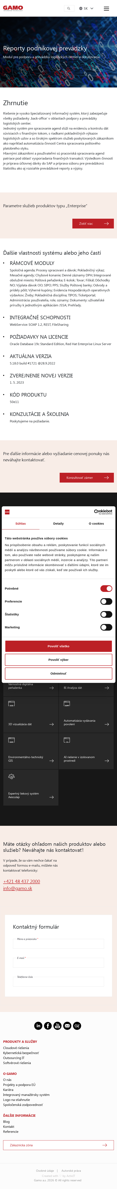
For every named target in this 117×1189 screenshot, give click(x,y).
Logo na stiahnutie (16, 1099)
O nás (7, 1079)
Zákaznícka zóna (21, 1145)
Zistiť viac (86, 223)
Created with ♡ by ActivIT (58, 1176)
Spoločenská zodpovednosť (23, 1104)
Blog (6, 1121)
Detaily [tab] (58, 523)
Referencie (10, 1131)
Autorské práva (71, 1171)
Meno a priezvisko (27, 939)
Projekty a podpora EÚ (19, 1084)
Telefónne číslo (25, 976)
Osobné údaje (45, 1171)
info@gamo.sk (17, 888)
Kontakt (8, 1126)
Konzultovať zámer (80, 477)
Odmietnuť (58, 673)
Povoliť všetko (58, 646)
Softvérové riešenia (17, 1062)
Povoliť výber (58, 659)
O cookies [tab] (96, 523)
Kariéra (8, 1089)
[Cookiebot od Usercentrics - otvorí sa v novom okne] (94, 512)
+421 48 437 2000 (21, 881)
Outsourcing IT (13, 1058)
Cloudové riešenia (16, 1048)
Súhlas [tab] (20, 523)
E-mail (21, 957)
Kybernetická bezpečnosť (21, 1053)
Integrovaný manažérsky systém (26, 1094)
